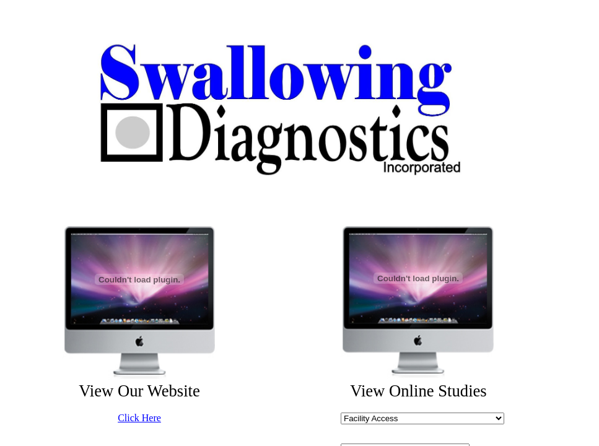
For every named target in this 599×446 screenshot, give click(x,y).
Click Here (139, 418)
